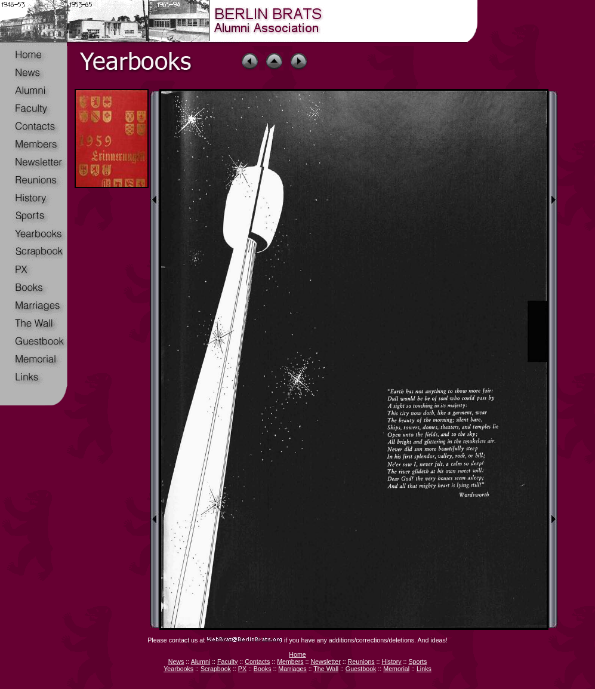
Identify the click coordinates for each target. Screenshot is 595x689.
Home (297, 654)
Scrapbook (216, 668)
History (391, 661)
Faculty (227, 661)
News (176, 661)
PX (242, 668)
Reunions (361, 661)
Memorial (396, 668)
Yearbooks (178, 668)
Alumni (201, 661)
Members (290, 661)
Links (424, 668)
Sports (417, 661)
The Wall (325, 668)
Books (263, 668)
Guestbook (361, 668)
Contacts (257, 661)
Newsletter (325, 661)
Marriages (292, 668)
